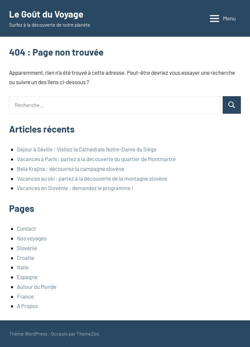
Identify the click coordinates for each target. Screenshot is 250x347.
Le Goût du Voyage (46, 13)
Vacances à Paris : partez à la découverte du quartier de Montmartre (96, 159)
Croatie (25, 257)
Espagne (27, 277)
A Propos (27, 305)
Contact (26, 228)
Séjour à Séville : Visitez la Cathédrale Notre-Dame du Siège (87, 149)
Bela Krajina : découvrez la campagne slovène (70, 168)
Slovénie (27, 248)
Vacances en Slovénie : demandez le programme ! (75, 188)
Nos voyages (32, 238)
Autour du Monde (36, 286)
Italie (23, 267)
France (25, 296)
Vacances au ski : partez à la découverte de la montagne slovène (92, 178)
